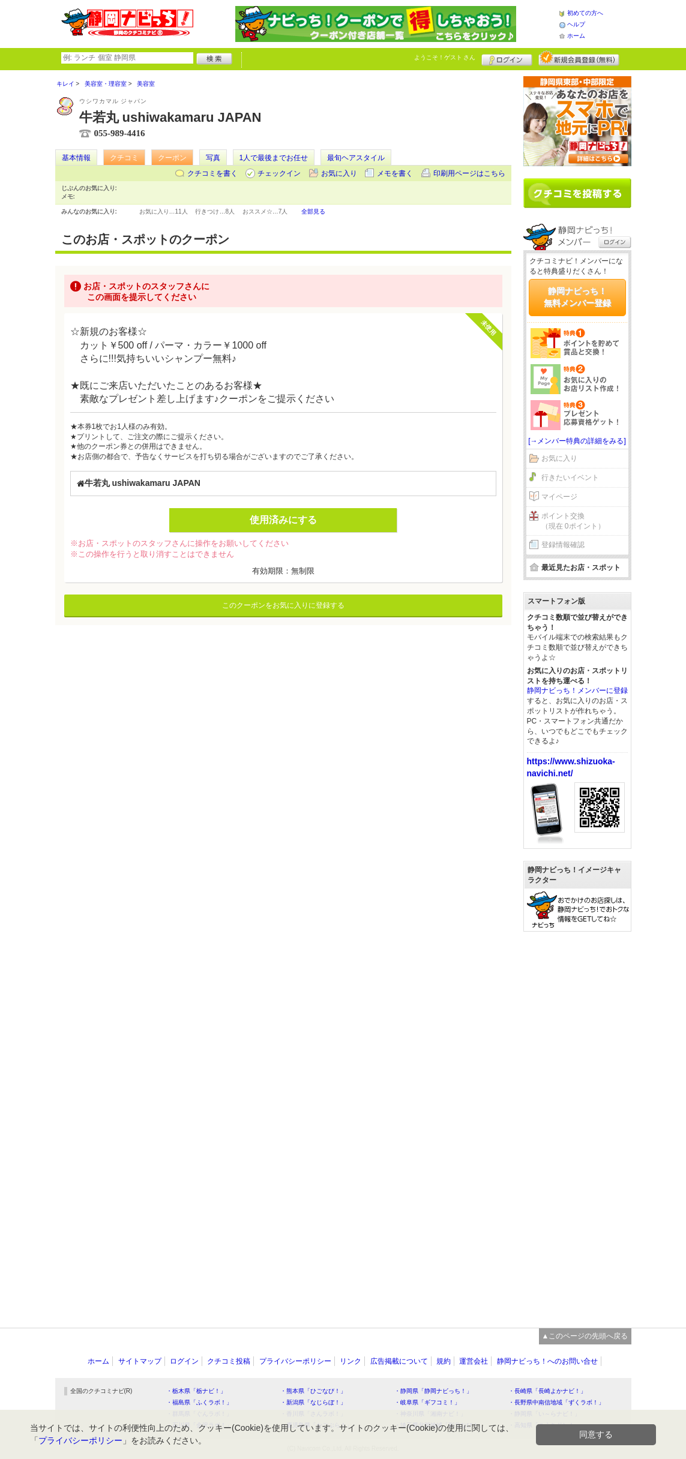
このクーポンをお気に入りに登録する (283, 605)
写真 (213, 158)
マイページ (559, 497)
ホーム (576, 35)
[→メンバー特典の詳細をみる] (577, 441)
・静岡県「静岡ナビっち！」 (433, 1391)
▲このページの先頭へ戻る (585, 1336)
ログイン (506, 58)
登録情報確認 (563, 545)
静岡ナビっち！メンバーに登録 (577, 690)
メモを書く (395, 173)
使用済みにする (283, 520)
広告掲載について (399, 1361)
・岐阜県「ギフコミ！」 (427, 1402)
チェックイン (279, 173)
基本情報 (76, 158)
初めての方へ (585, 13)
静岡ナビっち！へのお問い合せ (547, 1361)
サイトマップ (139, 1361)
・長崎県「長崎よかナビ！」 (547, 1391)
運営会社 (473, 1361)
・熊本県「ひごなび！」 (313, 1391)
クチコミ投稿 (228, 1361)
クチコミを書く (212, 173)
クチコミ (124, 158)
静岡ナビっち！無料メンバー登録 (577, 297)
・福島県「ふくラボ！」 (199, 1402)
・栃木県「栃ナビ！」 (196, 1391)
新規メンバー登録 (578, 58)
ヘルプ (576, 24)
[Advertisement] (577, 1124)
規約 (443, 1361)
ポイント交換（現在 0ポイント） (573, 521)
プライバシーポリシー (295, 1361)
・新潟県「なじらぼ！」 (313, 1402)
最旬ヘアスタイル (356, 158)
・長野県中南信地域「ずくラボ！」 (556, 1402)
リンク (350, 1361)
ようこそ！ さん (445, 57)
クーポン (172, 158)
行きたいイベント (570, 477)
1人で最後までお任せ (273, 158)
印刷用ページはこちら (469, 173)
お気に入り (339, 173)
